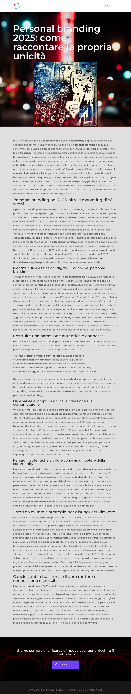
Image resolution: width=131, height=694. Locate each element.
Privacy (50, 689)
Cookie (59, 689)
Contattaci (66, 664)
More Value (96, 689)
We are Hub (37, 689)
